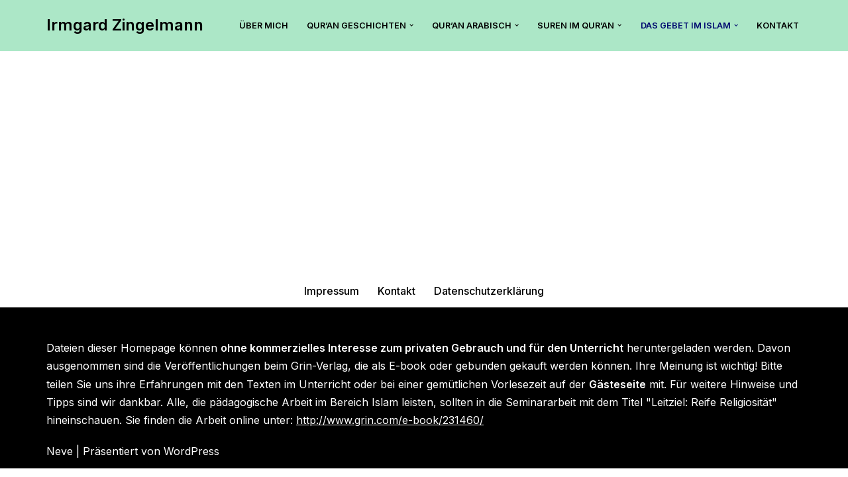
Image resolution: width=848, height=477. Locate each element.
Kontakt (778, 25)
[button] (411, 25)
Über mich (263, 25)
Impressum (332, 298)
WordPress (191, 459)
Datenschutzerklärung (489, 298)
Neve (59, 459)
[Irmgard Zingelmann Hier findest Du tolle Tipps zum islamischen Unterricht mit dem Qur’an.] (124, 25)
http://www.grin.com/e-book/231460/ (390, 428)
